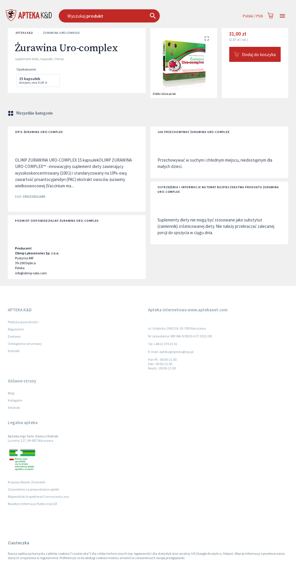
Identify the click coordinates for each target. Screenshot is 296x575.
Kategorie (15, 400)
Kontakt (14, 351)
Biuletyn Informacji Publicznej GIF (33, 504)
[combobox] (124, 16)
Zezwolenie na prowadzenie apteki (33, 489)
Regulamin (16, 329)
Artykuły (14, 407)
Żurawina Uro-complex (61, 33)
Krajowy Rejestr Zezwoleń (26, 482)
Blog (11, 393)
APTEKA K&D (24, 33)
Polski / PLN (252, 16)
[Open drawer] (282, 16)
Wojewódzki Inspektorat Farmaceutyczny (38, 496)
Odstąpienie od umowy (25, 343)
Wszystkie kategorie (30, 113)
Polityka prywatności (23, 322)
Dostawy (14, 336)
